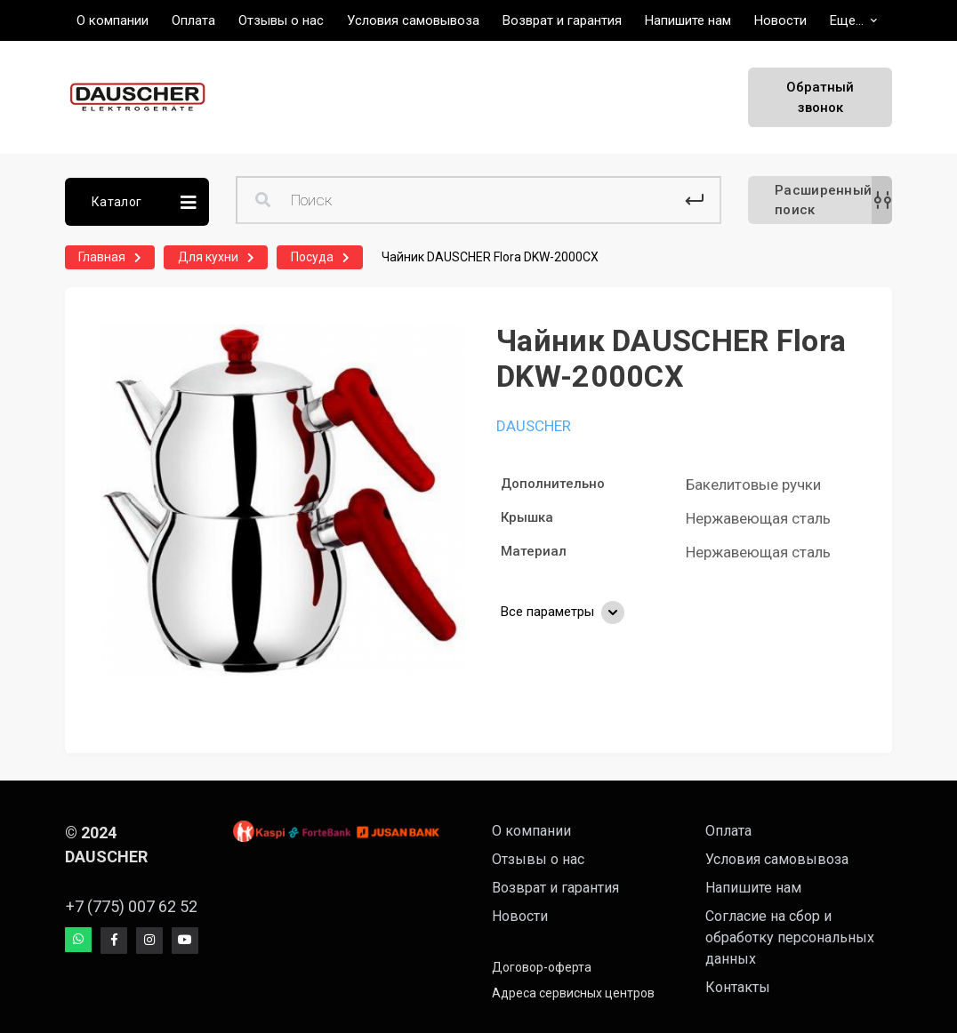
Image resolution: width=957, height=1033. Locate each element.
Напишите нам (753, 887)
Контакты (737, 987)
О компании (531, 830)
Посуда (312, 257)
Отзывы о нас (538, 859)
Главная (101, 257)
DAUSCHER (533, 426)
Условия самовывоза (776, 859)
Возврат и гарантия (555, 887)
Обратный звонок (820, 97)
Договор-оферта (541, 967)
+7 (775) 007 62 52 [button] (123, 906)
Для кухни (208, 257)
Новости (520, 916)
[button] (853, 20)
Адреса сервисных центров (573, 993)
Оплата (728, 830)
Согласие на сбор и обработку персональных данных (789, 937)
